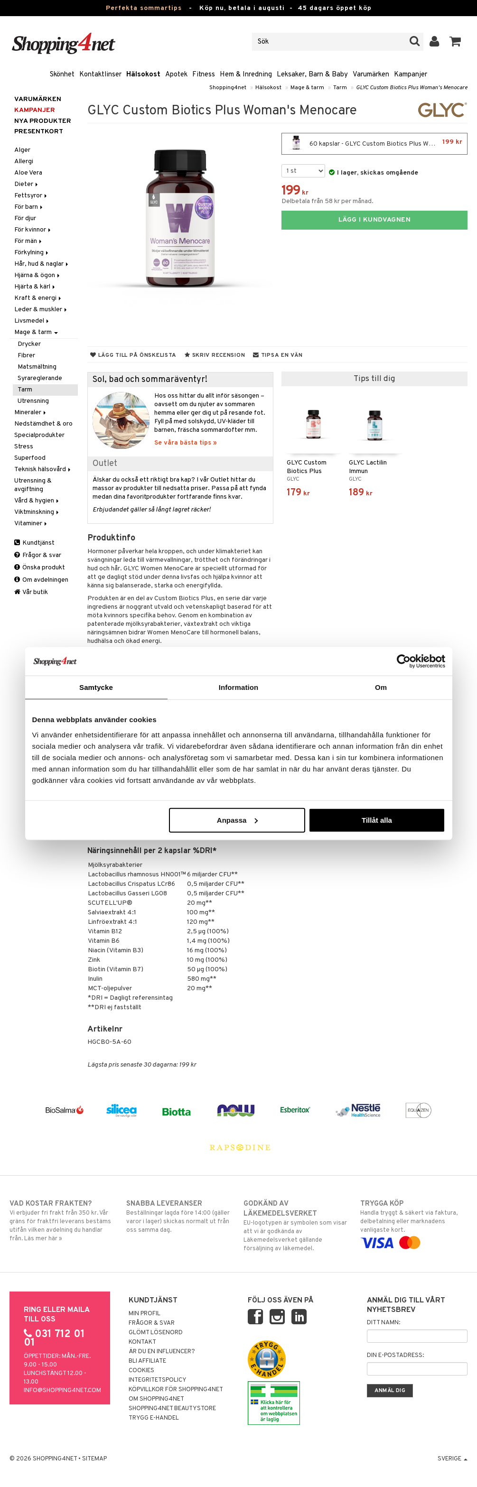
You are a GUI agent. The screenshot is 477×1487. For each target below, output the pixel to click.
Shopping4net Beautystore (172, 1409)
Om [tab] (381, 687)
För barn (29, 207)
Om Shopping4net (156, 1399)
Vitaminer (31, 524)
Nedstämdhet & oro (43, 424)
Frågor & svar (37, 555)
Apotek (176, 74)
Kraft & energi (38, 298)
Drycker (29, 344)
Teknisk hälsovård (43, 469)
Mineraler (30, 413)
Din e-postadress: (395, 1355)
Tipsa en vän (277, 355)
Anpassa (237, 820)
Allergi (23, 162)
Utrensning (33, 401)
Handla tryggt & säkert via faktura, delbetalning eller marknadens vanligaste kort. (414, 1223)
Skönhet (62, 74)
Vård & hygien (37, 501)
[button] (455, 42)
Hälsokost (143, 74)
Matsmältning (37, 367)
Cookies (141, 1371)
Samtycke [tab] (96, 687)
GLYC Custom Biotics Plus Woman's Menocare (412, 88)
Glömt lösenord (156, 1333)
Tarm (340, 88)
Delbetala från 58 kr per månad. (327, 201)
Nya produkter (42, 121)
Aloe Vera (28, 173)
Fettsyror (31, 196)
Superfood (30, 458)
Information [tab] (239, 687)
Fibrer (26, 356)
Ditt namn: (383, 1323)
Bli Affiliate (147, 1361)
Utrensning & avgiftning (33, 485)
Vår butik (31, 592)
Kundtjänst (34, 543)
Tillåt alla (377, 820)
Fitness (203, 74)
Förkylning (32, 253)
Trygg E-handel (154, 1418)
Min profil (144, 1314)
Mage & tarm (307, 88)
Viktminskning (37, 512)
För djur (25, 218)
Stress (23, 447)
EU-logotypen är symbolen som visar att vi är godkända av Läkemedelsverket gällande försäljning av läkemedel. (297, 1226)
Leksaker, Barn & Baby (312, 74)
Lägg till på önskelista (133, 355)
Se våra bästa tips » (185, 443)
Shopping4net (227, 88)
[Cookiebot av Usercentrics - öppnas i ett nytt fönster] (403, 661)
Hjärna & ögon (37, 275)
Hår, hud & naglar (42, 264)
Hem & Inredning (246, 74)
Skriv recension (215, 355)
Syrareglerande (40, 378)
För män (28, 241)
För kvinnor (33, 230)
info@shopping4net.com (62, 1390)
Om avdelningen (41, 580)
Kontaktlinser (100, 74)
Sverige (453, 1459)
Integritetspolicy (158, 1380)
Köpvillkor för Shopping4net (176, 1390)
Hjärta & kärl (35, 287)
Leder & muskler (41, 310)
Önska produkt (39, 568)
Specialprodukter (39, 435)
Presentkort (38, 132)
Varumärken (371, 74)
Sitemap (94, 1459)
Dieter (26, 184)
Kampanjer (410, 74)
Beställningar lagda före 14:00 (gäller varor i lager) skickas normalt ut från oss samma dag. (180, 1216)
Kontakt (142, 1342)
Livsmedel (32, 321)
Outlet (105, 463)
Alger (22, 150)
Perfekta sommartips (144, 8)
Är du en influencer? (162, 1352)
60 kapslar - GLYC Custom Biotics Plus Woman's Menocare (377, 143)
